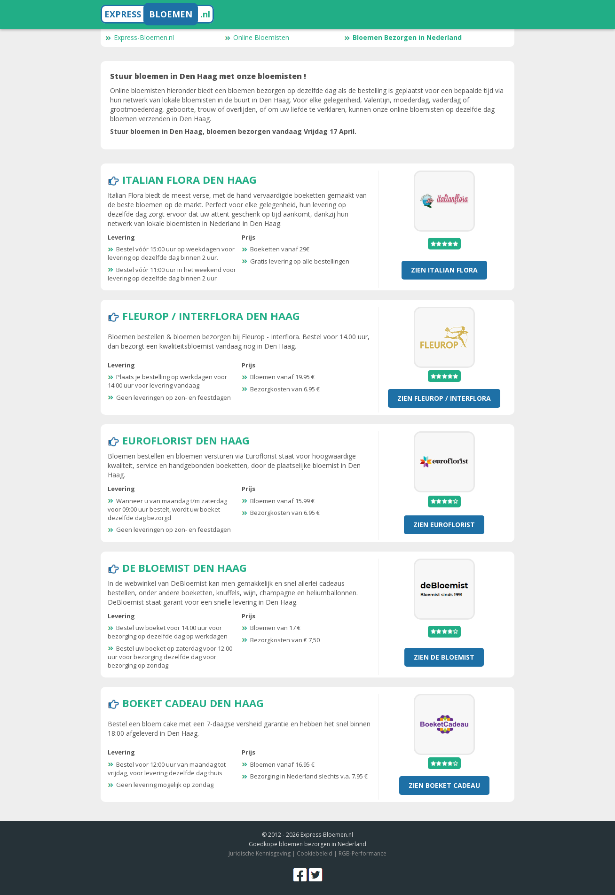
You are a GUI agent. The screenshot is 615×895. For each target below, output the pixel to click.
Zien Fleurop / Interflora (444, 398)
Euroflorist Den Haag (186, 440)
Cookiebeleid (314, 853)
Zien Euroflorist (444, 524)
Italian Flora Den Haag (189, 179)
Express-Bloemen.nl (139, 37)
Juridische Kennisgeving (260, 853)
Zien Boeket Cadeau (444, 785)
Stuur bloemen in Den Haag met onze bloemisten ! (208, 76)
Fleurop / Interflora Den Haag (211, 316)
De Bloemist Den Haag (184, 567)
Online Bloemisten (257, 37)
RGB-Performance (362, 853)
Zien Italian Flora (444, 269)
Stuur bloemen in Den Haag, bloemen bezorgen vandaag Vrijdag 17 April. (233, 131)
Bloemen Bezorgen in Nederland (403, 37)
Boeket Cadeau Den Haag (193, 703)
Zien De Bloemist (444, 657)
